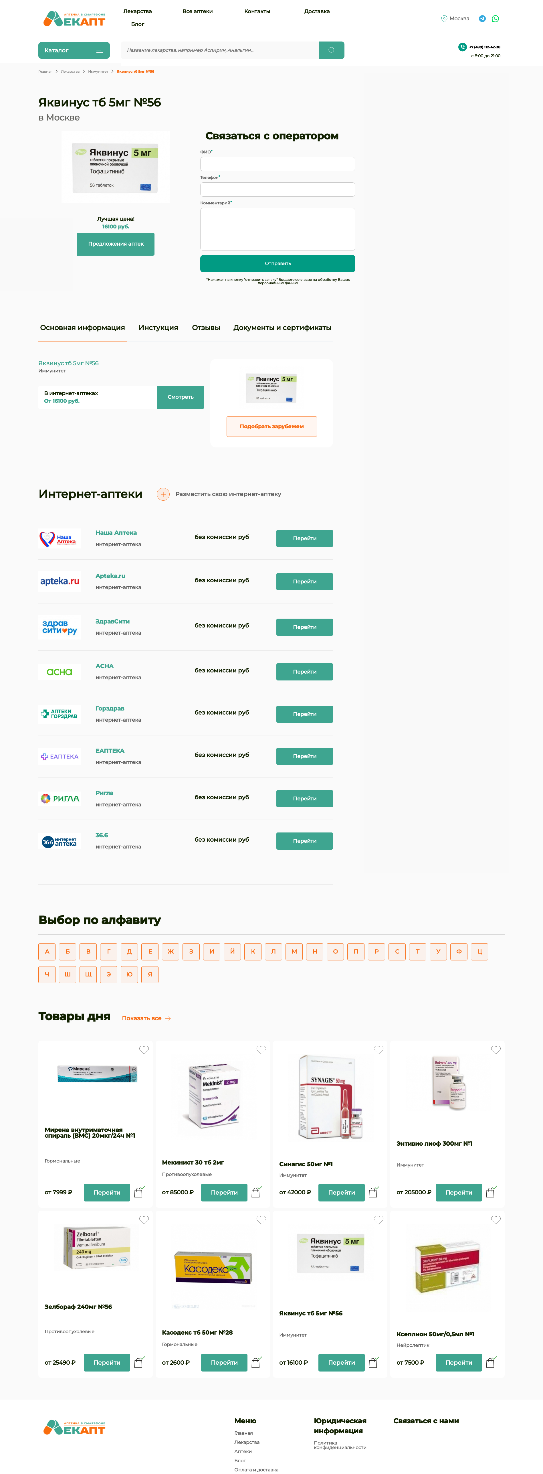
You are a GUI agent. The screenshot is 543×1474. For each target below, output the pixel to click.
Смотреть (180, 397)
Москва (459, 18)
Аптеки (243, 1451)
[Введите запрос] (220, 50)
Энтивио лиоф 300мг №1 (434, 1144)
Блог (137, 24)
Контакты (257, 11)
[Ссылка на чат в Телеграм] (482, 18)
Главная (45, 71)
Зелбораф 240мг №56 (78, 1307)
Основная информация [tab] (82, 327)
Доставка (317, 11)
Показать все (146, 1018)
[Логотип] (74, 18)
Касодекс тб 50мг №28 (197, 1332)
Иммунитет (98, 71)
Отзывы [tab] (206, 327)
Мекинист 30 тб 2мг (193, 1162)
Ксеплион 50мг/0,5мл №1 (435, 1334)
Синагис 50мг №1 (306, 1164)
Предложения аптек (116, 244)
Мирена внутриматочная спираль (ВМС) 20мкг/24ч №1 (90, 1132)
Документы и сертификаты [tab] (282, 327)
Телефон (209, 177)
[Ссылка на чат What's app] (495, 18)
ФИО (205, 152)
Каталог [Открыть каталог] (72, 50)
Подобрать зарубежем (272, 426)
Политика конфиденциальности (340, 1445)
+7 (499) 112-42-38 (479, 47)
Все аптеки (198, 11)
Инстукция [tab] (158, 327)
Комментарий (215, 203)
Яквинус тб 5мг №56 (310, 1313)
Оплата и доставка (256, 1470)
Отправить (278, 263)
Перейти (304, 538)
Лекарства (137, 11)
